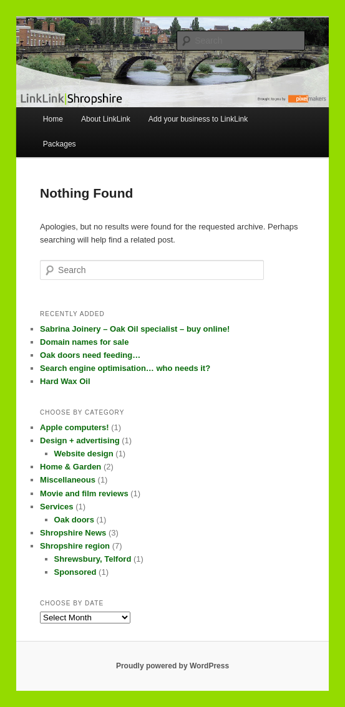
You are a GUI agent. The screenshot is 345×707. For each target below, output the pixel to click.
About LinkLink (105, 119)
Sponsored (75, 572)
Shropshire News (73, 532)
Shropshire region (75, 546)
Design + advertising (80, 440)
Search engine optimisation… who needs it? (125, 368)
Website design (84, 453)
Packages (59, 144)
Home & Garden (70, 466)
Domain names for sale (84, 342)
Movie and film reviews (84, 493)
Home (53, 119)
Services (57, 506)
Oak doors (74, 519)
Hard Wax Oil (65, 381)
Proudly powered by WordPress (172, 665)
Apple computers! (74, 427)
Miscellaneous (67, 479)
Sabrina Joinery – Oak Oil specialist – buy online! (135, 329)
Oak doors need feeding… (90, 355)
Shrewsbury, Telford (93, 559)
